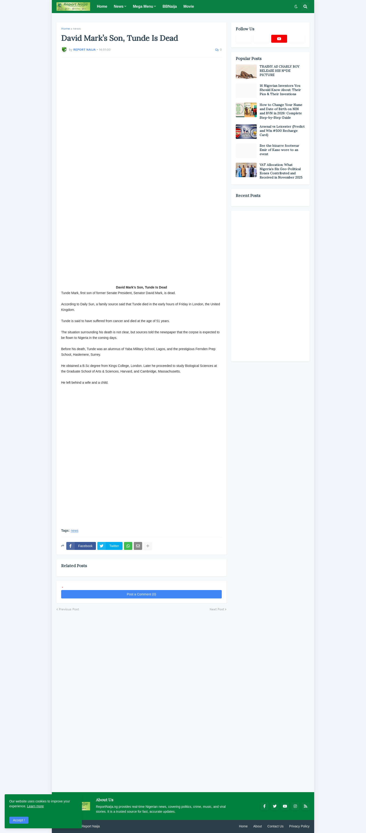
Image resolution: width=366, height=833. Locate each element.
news (77, 28)
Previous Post (69, 609)
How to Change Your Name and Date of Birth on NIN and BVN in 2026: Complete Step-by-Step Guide (281, 111)
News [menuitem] (118, 6)
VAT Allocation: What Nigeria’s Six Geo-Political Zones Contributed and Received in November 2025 (281, 171)
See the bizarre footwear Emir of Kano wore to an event (279, 150)
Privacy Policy (299, 826)
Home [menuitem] (102, 6)
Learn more (35, 806)
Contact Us (275, 826)
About (257, 826)
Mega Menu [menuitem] (143, 6)
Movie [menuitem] (188, 6)
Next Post (217, 609)
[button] (296, 6)
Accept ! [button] (19, 820)
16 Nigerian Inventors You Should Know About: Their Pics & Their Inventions (280, 90)
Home (65, 28)
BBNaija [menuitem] (169, 6)
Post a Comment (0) (141, 594)
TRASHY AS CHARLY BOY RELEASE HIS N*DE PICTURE (279, 70)
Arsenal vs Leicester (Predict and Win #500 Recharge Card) (282, 130)
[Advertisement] (141, 126)
